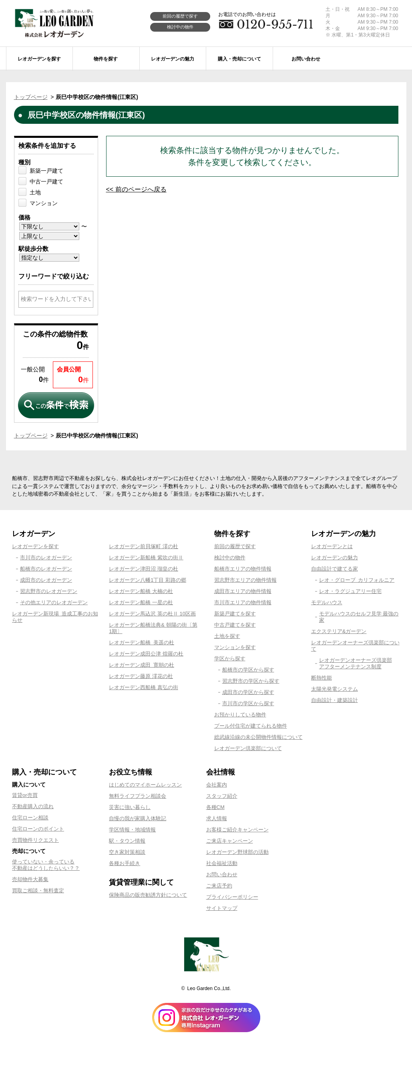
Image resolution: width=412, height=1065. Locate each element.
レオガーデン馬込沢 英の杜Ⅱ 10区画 (152, 614)
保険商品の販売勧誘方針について (148, 895)
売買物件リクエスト (35, 840)
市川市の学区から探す (248, 703)
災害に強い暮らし (130, 807)
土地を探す (227, 636)
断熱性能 (321, 678)
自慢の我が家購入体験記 (137, 818)
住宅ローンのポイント (38, 829)
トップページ (31, 97)
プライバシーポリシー (232, 897)
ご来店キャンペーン (229, 841)
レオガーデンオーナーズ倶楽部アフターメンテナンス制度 (355, 663)
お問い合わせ (221, 874)
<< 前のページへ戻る (136, 189)
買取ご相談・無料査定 (38, 891)
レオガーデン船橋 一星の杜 (141, 602)
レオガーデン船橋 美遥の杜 (141, 642)
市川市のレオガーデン (46, 558)
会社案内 (216, 785)
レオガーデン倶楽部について (248, 748)
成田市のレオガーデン (46, 580)
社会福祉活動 (221, 863)
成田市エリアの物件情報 (242, 591)
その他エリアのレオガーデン (54, 602)
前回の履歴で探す (180, 16)
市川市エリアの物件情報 (242, 602)
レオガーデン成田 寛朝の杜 (141, 665)
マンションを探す (235, 647)
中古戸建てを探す (235, 625)
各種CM (215, 807)
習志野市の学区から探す (250, 681)
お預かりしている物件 (240, 715)
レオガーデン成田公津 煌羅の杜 (146, 654)
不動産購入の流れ (33, 806)
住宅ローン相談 (30, 818)
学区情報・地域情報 (132, 830)
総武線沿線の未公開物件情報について (258, 737)
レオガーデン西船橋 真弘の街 (143, 687)
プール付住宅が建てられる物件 (250, 726)
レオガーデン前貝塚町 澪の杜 (143, 546)
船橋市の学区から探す (248, 670)
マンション (44, 203)
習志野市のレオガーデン (48, 591)
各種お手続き (124, 863)
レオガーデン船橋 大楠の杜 (141, 591)
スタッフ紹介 (221, 796)
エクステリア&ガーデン (339, 631)
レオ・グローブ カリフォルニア (357, 580)
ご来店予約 (219, 886)
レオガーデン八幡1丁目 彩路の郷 (147, 580)
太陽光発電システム (334, 689)
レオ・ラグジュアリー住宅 (350, 591)
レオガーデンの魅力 (334, 558)
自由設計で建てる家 (334, 569)
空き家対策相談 (127, 852)
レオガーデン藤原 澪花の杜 (141, 676)
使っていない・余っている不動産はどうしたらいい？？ (46, 865)
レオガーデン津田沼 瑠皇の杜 (143, 569)
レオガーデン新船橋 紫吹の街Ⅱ (146, 558)
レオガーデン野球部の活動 (237, 852)
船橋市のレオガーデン (46, 569)
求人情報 (216, 818)
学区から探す (229, 659)
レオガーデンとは (332, 546)
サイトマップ (221, 908)
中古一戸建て (46, 181)
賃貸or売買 (25, 795)
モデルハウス (326, 602)
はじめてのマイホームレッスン (145, 785)
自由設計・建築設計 (334, 700)
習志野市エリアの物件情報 (245, 580)
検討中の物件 (180, 26)
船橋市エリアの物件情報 (242, 569)
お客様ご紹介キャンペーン (237, 830)
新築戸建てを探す (235, 614)
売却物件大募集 (30, 879)
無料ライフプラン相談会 (137, 796)
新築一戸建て (46, 170)
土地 (35, 192)
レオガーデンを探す (35, 546)
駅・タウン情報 (127, 841)
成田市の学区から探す (248, 692)
